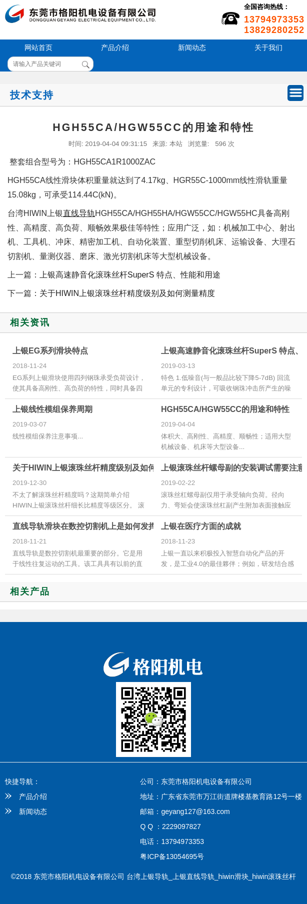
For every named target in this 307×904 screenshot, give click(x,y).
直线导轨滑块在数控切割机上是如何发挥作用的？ (100, 526)
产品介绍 (115, 48)
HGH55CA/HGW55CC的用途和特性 (225, 409)
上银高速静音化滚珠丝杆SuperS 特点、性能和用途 (130, 274)
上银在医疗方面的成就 (201, 526)
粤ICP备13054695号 (172, 856)
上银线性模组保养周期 (52, 409)
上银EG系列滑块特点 (50, 350)
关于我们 (268, 48)
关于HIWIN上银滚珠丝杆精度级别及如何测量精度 (127, 293)
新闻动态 (192, 48)
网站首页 (38, 48)
